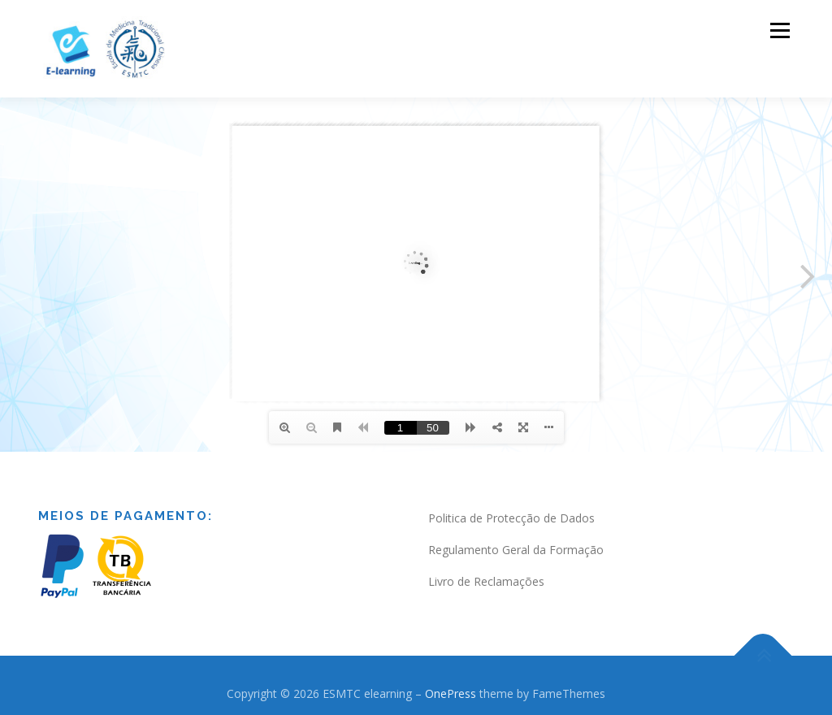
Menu (779, 30)
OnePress (450, 693)
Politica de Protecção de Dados (511, 518)
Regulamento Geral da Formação (516, 549)
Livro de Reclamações (486, 581)
